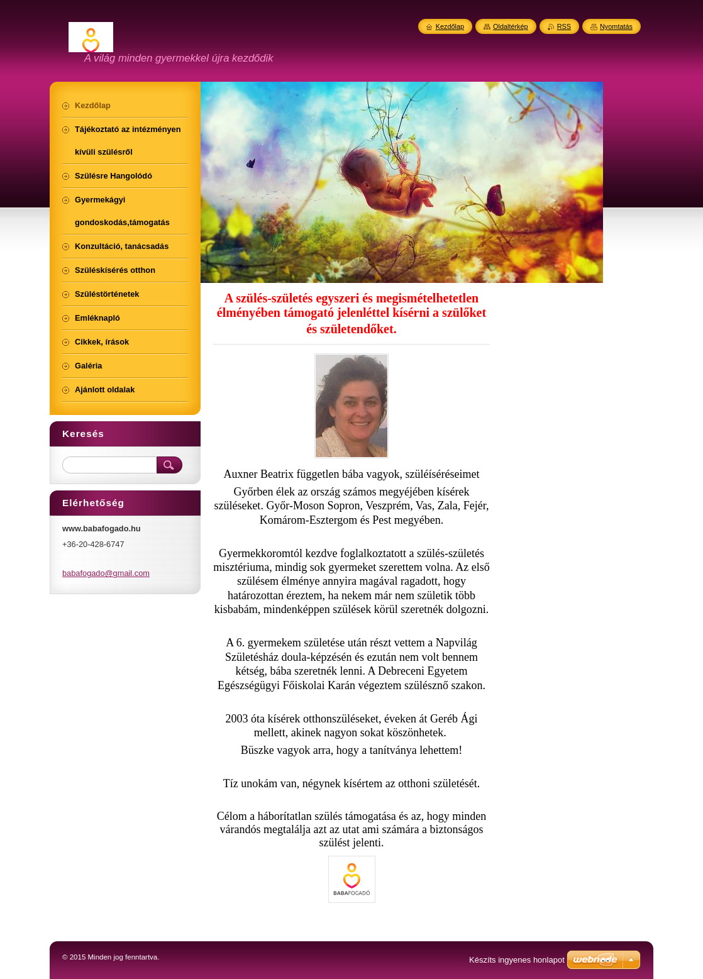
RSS (564, 26)
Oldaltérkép (510, 26)
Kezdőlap (450, 26)
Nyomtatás (616, 26)
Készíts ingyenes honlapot (517, 960)
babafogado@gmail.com (106, 573)
